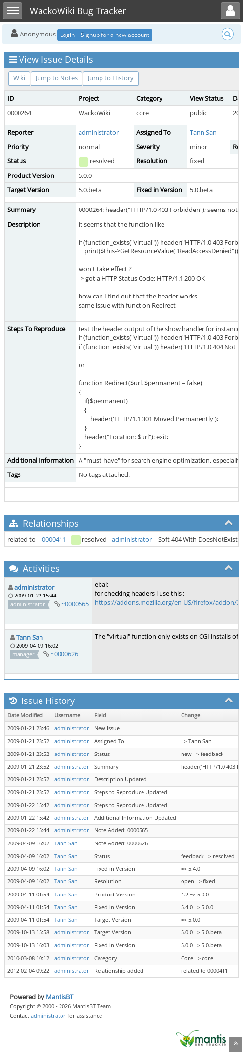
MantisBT (59, 996)
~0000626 (64, 653)
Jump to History (111, 77)
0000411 (54, 539)
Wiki (19, 77)
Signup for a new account (115, 35)
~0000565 (75, 603)
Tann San (203, 132)
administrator (99, 132)
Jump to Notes (57, 77)
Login (67, 35)
